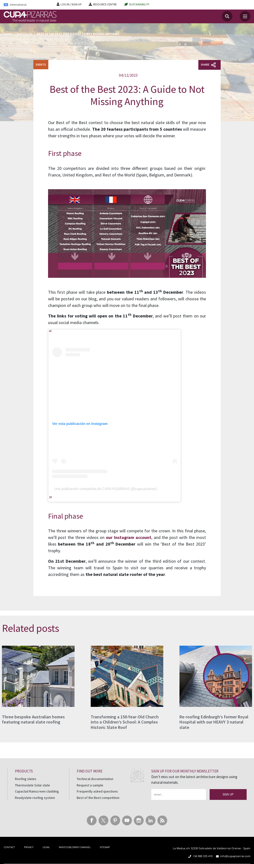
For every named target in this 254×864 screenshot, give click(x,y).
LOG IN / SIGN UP (71, 4)
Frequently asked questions (97, 791)
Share (208, 64)
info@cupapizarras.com (235, 856)
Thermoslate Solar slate (32, 785)
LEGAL (46, 847)
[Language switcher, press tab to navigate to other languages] (26, 4)
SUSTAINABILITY (139, 4)
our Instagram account (128, 537)
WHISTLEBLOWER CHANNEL (75, 847)
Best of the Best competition (98, 797)
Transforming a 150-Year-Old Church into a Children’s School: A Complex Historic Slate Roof (125, 722)
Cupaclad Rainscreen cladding (37, 791)
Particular (24, 34)
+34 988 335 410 (203, 856)
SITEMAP (105, 847)
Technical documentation (95, 779)
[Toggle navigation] (245, 16)
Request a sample (90, 785)
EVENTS (41, 64)
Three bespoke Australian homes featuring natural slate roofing (33, 719)
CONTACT (9, 847)
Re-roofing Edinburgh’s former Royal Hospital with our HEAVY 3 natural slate (213, 722)
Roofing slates (25, 779)
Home (8, 34)
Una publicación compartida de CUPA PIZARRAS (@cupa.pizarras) (105, 489)
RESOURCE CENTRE (105, 4)
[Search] (227, 16)
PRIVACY (29, 847)
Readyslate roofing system (35, 797)
